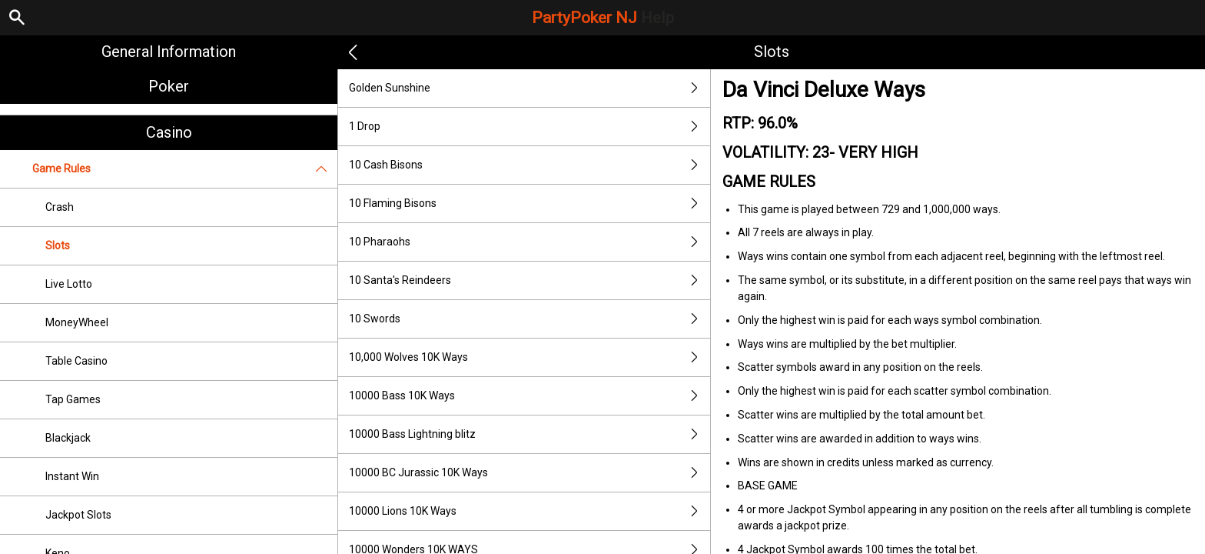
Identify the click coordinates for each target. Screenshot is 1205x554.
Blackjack (68, 438)
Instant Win (72, 476)
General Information (168, 51)
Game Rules (184, 169)
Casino (169, 132)
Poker (168, 86)
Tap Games (73, 399)
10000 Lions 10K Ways (529, 511)
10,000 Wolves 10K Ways (529, 357)
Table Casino (76, 361)
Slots (57, 245)
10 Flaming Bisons (529, 203)
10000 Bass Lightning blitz (529, 434)
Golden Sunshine (529, 88)
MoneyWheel (76, 322)
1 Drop (529, 126)
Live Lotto (68, 284)
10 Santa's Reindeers (529, 280)
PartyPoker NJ (603, 17)
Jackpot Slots (78, 515)
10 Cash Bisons (529, 165)
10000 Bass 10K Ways (529, 396)
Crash (59, 207)
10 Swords (529, 319)
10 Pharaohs (529, 242)
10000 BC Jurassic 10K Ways (529, 473)
